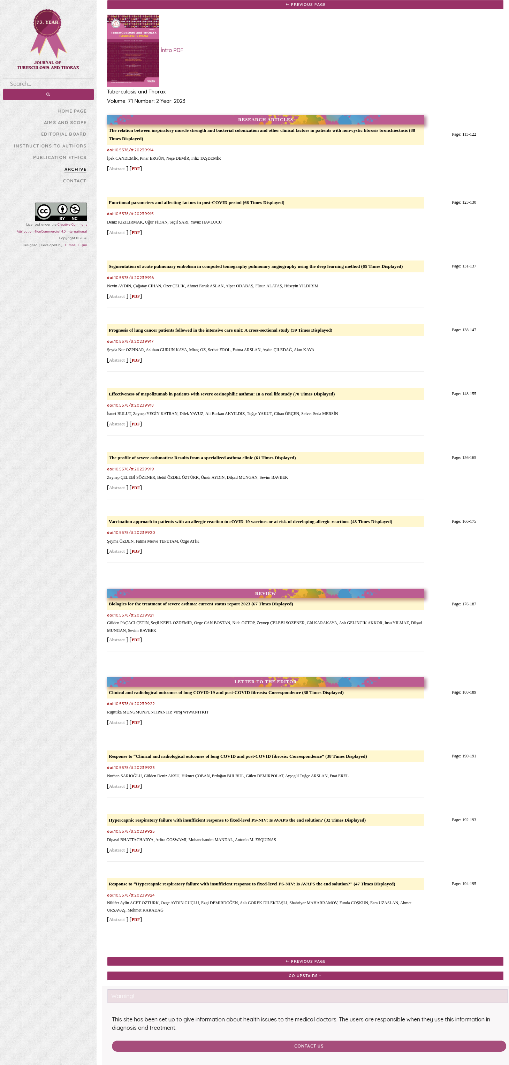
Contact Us (304, 1046)
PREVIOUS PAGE (304, 4)
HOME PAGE (72, 111)
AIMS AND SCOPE (65, 122)
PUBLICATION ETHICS (59, 157)
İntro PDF (144, 51)
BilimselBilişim (75, 245)
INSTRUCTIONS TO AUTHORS (50, 146)
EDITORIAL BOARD (63, 134)
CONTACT (74, 180)
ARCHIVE (75, 169)
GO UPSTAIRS (304, 975)
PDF (135, 168)
